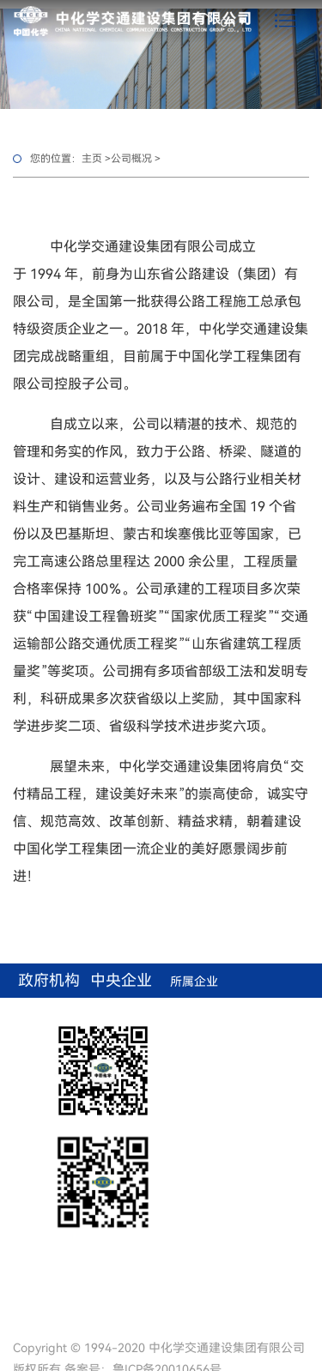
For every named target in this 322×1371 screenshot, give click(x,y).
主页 (92, 159)
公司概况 (131, 159)
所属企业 (194, 981)
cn (228, 20)
